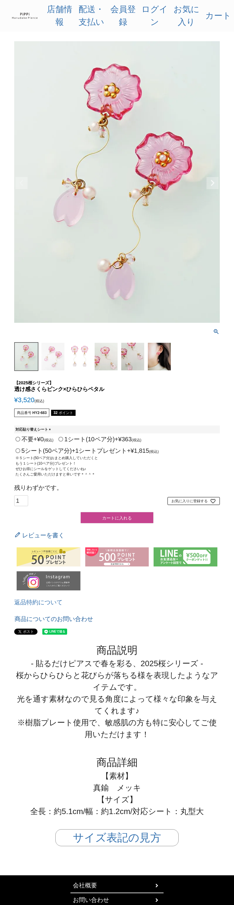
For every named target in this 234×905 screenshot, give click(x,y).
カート (218, 15)
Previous (21, 183)
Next (212, 183)
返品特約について (38, 602)
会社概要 (85, 885)
